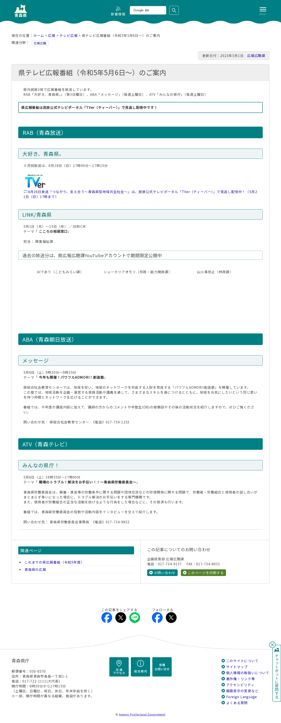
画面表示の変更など (242, 690)
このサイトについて (242, 660)
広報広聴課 (256, 55)
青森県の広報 (35, 569)
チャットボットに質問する (276, 673)
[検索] (147, 10)
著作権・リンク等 (240, 678)
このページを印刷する (206, 572)
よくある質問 (237, 702)
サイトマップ (237, 666)
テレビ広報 (69, 35)
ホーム (38, 35)
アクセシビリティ (240, 684)
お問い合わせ (165, 572)
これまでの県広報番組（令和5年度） (54, 562)
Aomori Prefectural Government (142, 714)
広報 (51, 35)
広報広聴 (40, 43)
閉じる (272, 645)
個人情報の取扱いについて (247, 672)
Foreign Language (241, 696)
